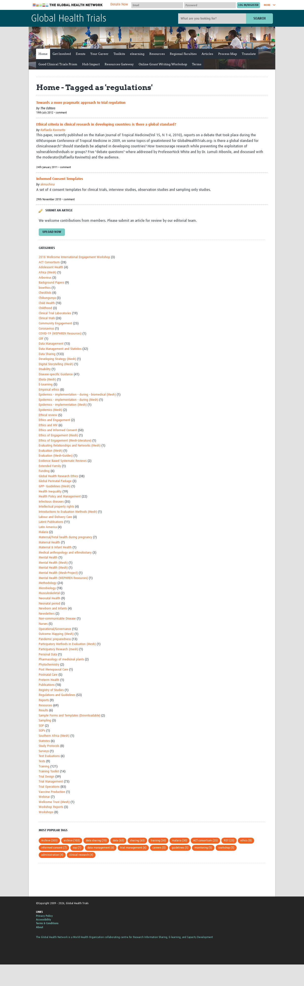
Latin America (48, 527)
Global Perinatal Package (55, 481)
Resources (157, 54)
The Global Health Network (67, 5)
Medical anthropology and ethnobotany (65, 552)
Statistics (44, 741)
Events (80, 54)
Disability (45, 369)
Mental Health (48, 557)
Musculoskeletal (49, 593)
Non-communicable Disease (57, 618)
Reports (44, 700)
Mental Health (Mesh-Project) (58, 573)
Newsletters (47, 613)
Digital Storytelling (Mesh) (56, 364)
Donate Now (119, 4)
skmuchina (47, 184)
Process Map (227, 54)
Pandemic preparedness (55, 639)
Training (44, 766)
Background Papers (51, 282)
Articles (207, 54)
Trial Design (46, 776)
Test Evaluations (49, 756)
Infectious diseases (51, 501)
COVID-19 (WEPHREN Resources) (60, 333)
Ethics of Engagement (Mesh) (58, 435)
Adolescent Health (51, 267)
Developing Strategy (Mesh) (57, 359)
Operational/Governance (55, 629)
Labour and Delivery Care (55, 517)
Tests (42, 761)
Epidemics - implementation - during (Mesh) (68, 400)
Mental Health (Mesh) (53, 562)
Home (43, 54)
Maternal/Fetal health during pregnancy (65, 537)
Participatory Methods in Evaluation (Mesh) (67, 644)
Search (259, 18)
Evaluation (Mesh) (50, 450)
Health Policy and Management (60, 496)
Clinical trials (47, 318)
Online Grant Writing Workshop (163, 64)
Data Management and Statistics (60, 349)
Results (43, 710)
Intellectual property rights (56, 506)
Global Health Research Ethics (58, 476)
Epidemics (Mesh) (50, 410)
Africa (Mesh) (47, 272)
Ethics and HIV (48, 425)
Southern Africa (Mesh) (54, 736)
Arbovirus (45, 277)
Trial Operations (49, 786)
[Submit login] (248, 5)
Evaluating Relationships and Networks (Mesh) (69, 445)
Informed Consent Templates (59, 179)
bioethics (45, 288)
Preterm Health (49, 680)
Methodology (48, 583)
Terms (196, 64)
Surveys (44, 751)
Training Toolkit (49, 771)
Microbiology (47, 588)
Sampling (45, 720)
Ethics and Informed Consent (58, 430)
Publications (47, 685)
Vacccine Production (52, 792)
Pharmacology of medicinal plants (61, 659)
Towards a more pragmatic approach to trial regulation (81, 103)
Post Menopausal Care (53, 669)
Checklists (45, 292)
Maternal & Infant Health (55, 547)
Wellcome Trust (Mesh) (54, 802)
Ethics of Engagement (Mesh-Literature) (65, 440)
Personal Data (48, 654)
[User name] (157, 5)
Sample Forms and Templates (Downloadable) (69, 715)
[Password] (210, 5)
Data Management (51, 343)
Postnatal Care (48, 674)
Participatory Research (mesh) (58, 649)
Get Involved (62, 54)
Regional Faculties (183, 54)
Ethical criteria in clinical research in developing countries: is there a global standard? (106, 124)
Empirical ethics (49, 389)
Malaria (43, 532)
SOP (41, 725)
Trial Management (51, 781)
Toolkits (119, 54)
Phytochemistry (49, 664)
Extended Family (50, 466)
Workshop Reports (51, 807)
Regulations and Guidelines (57, 695)
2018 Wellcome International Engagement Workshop (74, 257)
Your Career (99, 54)
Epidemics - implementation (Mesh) (63, 404)
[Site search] (212, 18)
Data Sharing (47, 354)
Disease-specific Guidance (56, 374)
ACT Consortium (49, 262)
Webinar (44, 797)
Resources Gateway (119, 64)
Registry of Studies (51, 690)
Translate (249, 54)
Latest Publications (51, 522)
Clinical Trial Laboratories (55, 313)
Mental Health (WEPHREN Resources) (63, 578)
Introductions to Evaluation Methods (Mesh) (68, 512)
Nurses (43, 624)
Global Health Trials (68, 19)
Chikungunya (47, 298)
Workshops (46, 812)
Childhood (45, 308)
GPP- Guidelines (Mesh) (54, 486)
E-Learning (46, 384)
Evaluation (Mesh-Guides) (56, 455)
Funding (44, 471)
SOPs (42, 730)
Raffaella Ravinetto (52, 130)
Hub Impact (91, 64)
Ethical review (48, 415)
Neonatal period (49, 603)
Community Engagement (55, 323)
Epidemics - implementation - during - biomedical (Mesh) (77, 394)
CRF (41, 338)
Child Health (47, 303)
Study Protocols (49, 746)
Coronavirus (46, 328)
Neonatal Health (49, 598)
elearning (137, 54)
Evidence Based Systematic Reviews (63, 461)
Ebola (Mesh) (47, 379)
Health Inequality (50, 491)
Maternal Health (49, 542)
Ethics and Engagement (54, 420)
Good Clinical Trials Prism (57, 64)
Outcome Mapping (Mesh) (56, 634)
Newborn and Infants (53, 608)
